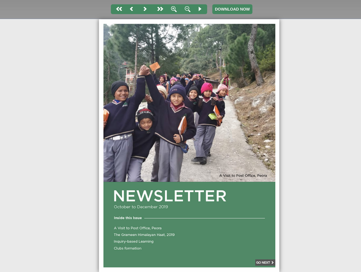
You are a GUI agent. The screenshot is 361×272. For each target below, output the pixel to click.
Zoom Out (186, 9)
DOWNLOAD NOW (232, 9)
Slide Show (200, 9)
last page (159, 9)
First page (118, 9)
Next (145, 9)
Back (131, 9)
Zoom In (173, 9)
